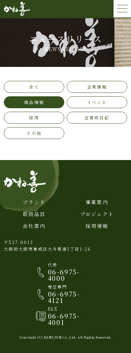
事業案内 (97, 202)
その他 (34, 133)
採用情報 (97, 225)
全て (34, 87)
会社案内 (34, 225)
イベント (97, 102)
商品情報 (34, 102)
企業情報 (97, 87)
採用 (34, 117)
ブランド (34, 202)
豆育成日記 (97, 117)
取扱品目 (34, 213)
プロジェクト (97, 213)
